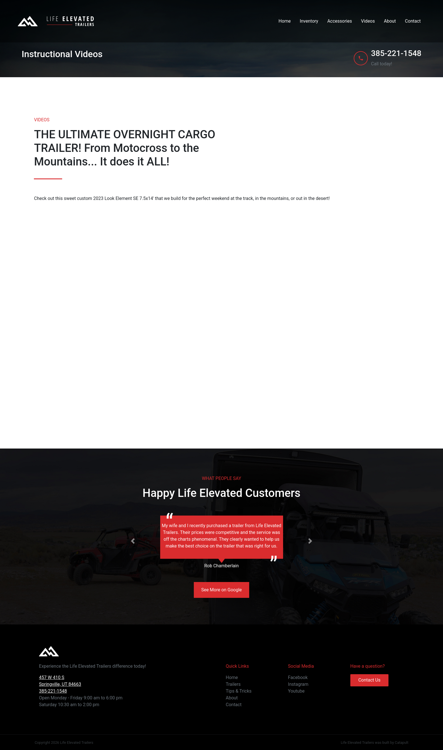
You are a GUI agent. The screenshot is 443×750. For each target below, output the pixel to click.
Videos (368, 21)
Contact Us (369, 680)
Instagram (298, 684)
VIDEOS (41, 119)
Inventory (309, 21)
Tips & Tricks (238, 691)
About (390, 21)
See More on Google (221, 589)
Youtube (296, 691)
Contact (413, 21)
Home (285, 21)
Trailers (233, 684)
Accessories (339, 21)
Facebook (297, 677)
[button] (133, 541)
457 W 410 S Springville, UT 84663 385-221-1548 (60, 684)
